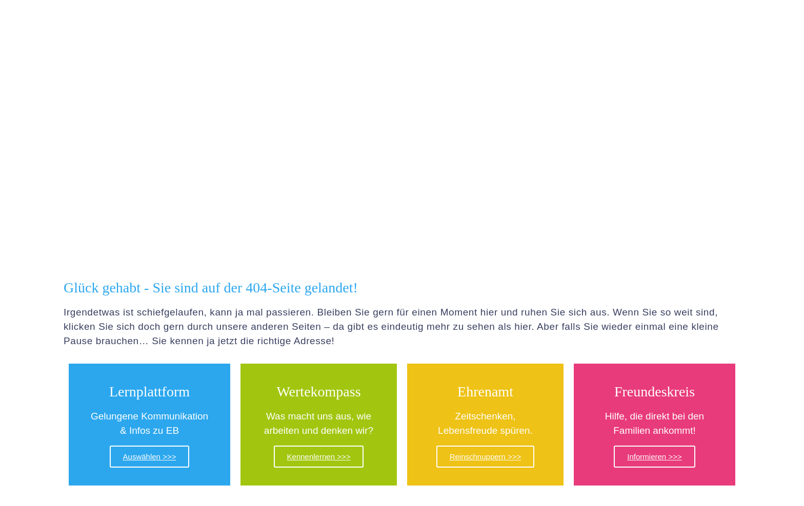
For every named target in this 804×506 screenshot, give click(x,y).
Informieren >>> (654, 456)
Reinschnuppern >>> (485, 456)
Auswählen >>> (149, 456)
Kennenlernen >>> (319, 456)
